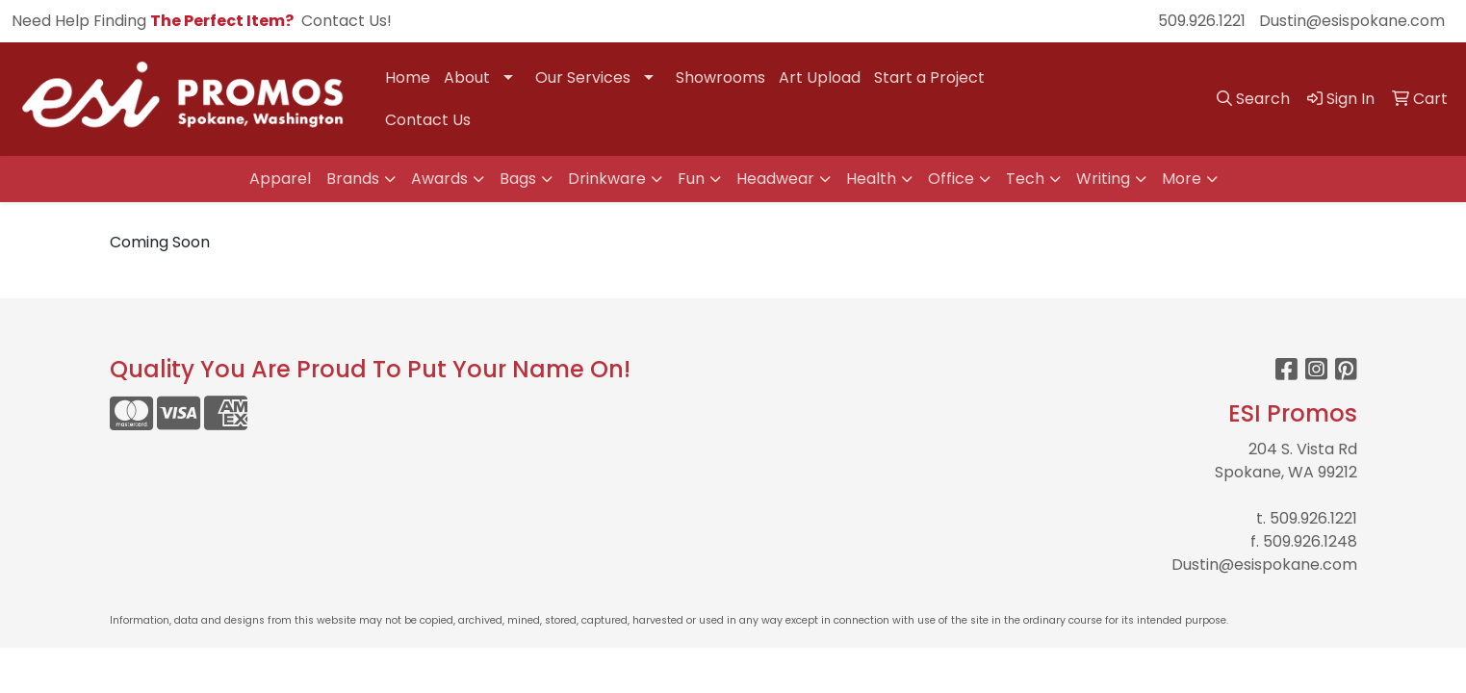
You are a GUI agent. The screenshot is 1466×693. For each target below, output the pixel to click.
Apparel (280, 178)
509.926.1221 (1202, 21)
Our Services (582, 77)
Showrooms (720, 77)
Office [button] (951, 178)
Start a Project (929, 77)
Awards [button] (439, 178)
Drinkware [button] (607, 178)
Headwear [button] (775, 178)
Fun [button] (691, 178)
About (467, 77)
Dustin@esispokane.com (1352, 21)
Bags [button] (518, 178)
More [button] (1181, 178)
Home (407, 77)
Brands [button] (352, 178)
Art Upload (820, 77)
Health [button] (871, 178)
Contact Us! (346, 21)
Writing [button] (1103, 178)
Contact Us (428, 120)
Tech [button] (1025, 178)
